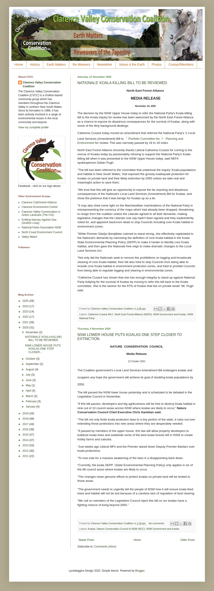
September (33, 364)
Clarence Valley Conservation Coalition (42, 84)
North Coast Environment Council (42, 232)
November (32, 332)
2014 (26, 440)
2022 (26, 316)
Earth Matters (56, 64)
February (31, 401)
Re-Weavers (81, 64)
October (31, 358)
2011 (26, 456)
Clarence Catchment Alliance (39, 202)
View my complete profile (33, 127)
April (29, 390)
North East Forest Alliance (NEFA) (133, 314)
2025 (26, 300)
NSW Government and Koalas (169, 314)
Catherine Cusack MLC (100, 314)
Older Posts (187, 540)
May (29, 385)
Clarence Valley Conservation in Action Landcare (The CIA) (41, 213)
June (29, 380)
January (31, 406)
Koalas (91, 528)
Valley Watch (29, 236)
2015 (26, 434)
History (35, 64)
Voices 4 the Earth (132, 64)
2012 (26, 450)
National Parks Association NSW (41, 227)
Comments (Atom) (105, 546)
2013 (26, 445)
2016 (26, 429)
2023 (26, 311)
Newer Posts (86, 540)
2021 (26, 322)
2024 (26, 306)
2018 (26, 418)
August (30, 369)
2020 (26, 327)
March (30, 396)
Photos (157, 64)
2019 (26, 413)
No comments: (157, 523)
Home (19, 64)
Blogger (140, 570)
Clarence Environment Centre (40, 207)
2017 (26, 424)
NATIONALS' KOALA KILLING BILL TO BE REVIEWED (122, 83)
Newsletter (104, 64)
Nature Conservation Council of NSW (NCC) (121, 528)
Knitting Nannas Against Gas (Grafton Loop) (39, 221)
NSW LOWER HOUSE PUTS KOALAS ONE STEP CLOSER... (43, 349)
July (28, 374)
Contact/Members (181, 64)
